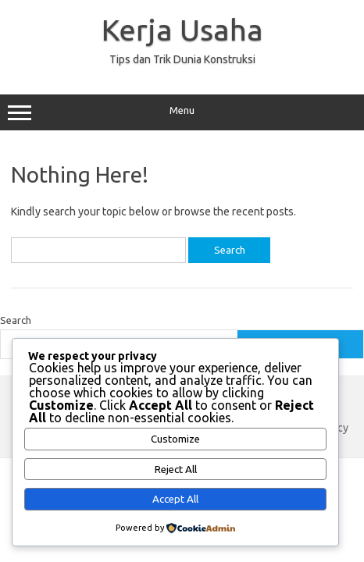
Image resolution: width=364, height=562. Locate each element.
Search (15, 320)
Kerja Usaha (182, 29)
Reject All (176, 469)
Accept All (175, 499)
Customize (175, 439)
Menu (182, 112)
